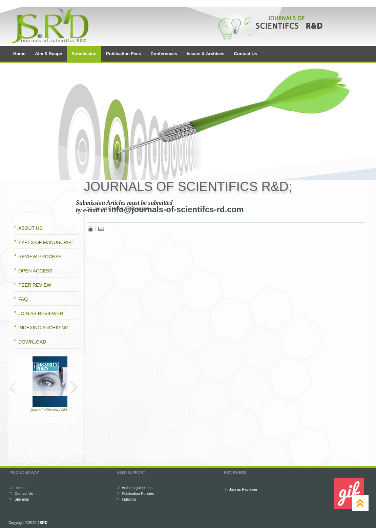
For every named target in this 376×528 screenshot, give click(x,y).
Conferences (163, 53)
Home (19, 53)
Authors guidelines (137, 488)
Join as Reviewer (243, 489)
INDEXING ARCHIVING (43, 327)
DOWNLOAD (32, 342)
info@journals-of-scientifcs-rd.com (176, 209)
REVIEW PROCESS (40, 256)
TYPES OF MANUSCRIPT (46, 242)
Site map (22, 499)
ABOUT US (30, 228)
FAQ (23, 299)
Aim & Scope (48, 53)
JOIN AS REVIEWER (40, 313)
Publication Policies (138, 493)
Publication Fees (123, 53)
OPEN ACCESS (35, 270)
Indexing (129, 499)
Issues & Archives (206, 53)
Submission (84, 53)
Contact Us (245, 53)
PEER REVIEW (34, 285)
